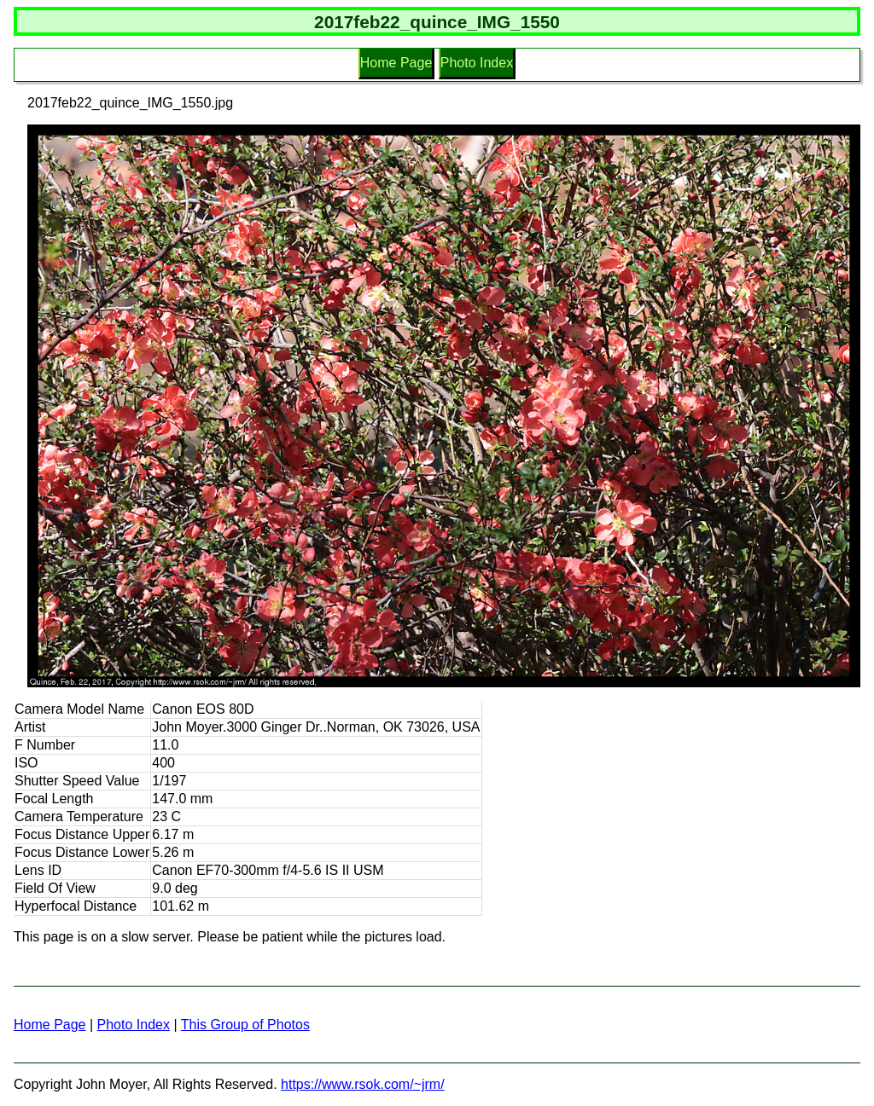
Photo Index (476, 62)
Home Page (396, 62)
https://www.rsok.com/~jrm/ (363, 1084)
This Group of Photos (245, 1024)
